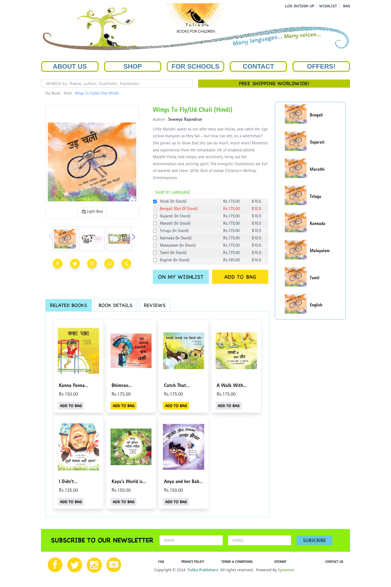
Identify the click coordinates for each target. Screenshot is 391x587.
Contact (258, 66)
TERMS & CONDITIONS (237, 562)
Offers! (321, 66)
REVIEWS (155, 305)
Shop (132, 66)
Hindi (68, 94)
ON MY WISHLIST (180, 276)
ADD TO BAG (240, 276)
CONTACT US (334, 562)
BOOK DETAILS (116, 305)
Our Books (53, 94)
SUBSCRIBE (314, 540)
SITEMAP (280, 562)
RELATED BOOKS (68, 305)
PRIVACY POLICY (192, 562)
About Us (70, 66)
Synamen (286, 569)
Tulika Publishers (202, 569)
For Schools (195, 66)
